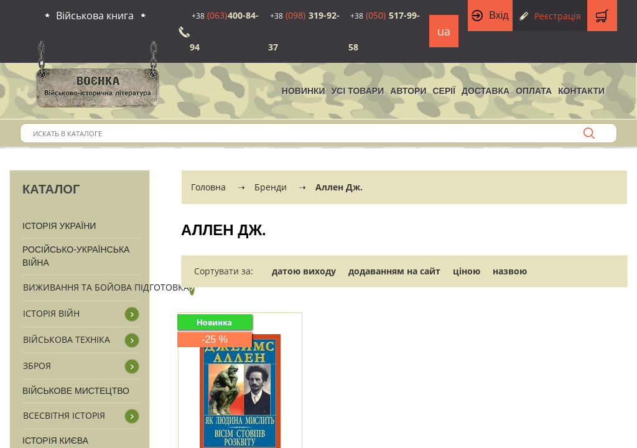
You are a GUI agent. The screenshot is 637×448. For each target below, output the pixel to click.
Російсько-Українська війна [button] (75, 256)
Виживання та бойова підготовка (106, 287)
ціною (466, 271)
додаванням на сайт (394, 271)
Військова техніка (66, 339)
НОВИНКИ (303, 91)
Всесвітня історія (64, 415)
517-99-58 (384, 31)
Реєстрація (557, 16)
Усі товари (358, 91)
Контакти (581, 91)
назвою (510, 271)
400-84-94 (224, 31)
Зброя (37, 365)
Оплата (534, 91)
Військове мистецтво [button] (75, 391)
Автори (408, 91)
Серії (443, 91)
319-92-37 (304, 31)
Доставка (485, 91)
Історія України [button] (59, 226)
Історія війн (51, 313)
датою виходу (304, 271)
